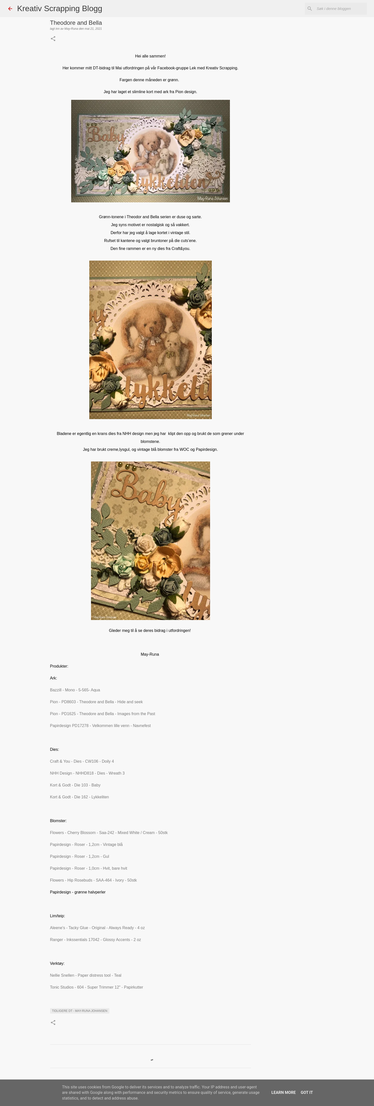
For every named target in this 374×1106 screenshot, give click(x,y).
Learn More (283, 1092)
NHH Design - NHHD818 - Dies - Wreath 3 (87, 773)
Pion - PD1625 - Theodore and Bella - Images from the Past (102, 714)
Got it (307, 1092)
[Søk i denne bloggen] (341, 9)
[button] (53, 39)
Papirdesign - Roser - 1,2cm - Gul (79, 856)
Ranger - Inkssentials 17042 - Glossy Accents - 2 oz (95, 940)
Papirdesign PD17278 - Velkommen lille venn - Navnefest (100, 726)
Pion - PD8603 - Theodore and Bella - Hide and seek (96, 702)
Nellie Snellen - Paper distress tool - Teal (86, 975)
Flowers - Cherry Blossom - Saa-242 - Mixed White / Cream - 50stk (109, 833)
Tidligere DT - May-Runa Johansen (79, 1011)
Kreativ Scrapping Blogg (59, 8)
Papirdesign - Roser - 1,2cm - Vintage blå (86, 844)
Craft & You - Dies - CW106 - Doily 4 (82, 761)
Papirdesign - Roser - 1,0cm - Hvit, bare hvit (88, 868)
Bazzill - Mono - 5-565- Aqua (75, 690)
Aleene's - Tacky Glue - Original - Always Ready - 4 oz (97, 928)
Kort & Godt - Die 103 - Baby (75, 785)
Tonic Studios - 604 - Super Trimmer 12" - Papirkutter (96, 987)
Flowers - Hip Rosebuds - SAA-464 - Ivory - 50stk (93, 880)
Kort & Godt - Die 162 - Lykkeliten (79, 797)
